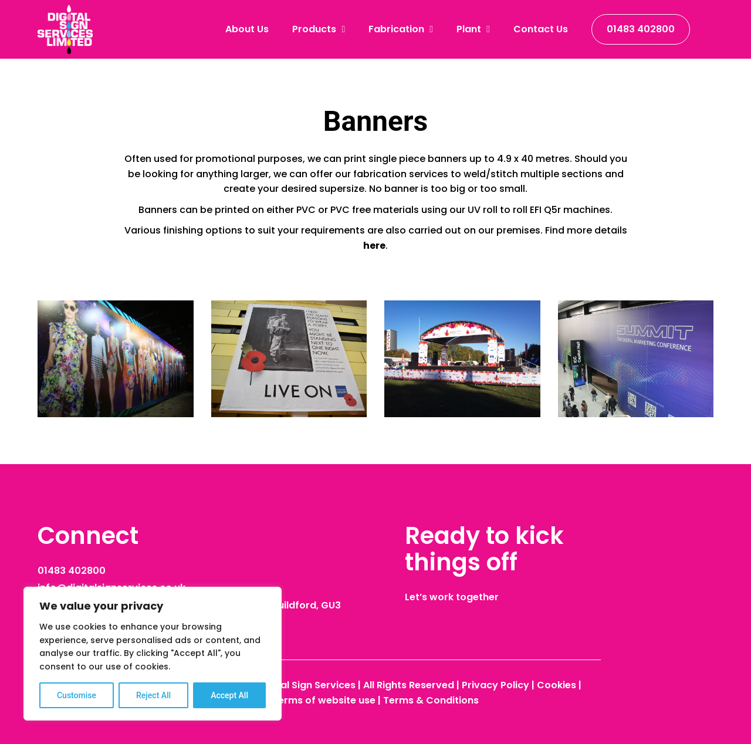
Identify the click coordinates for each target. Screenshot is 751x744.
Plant (473, 29)
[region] (152, 654)
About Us (247, 29)
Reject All (153, 695)
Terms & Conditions (431, 700)
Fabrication (400, 29)
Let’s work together (452, 597)
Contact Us (540, 29)
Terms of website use (324, 700)
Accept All (229, 695)
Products (318, 29)
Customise (76, 695)
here (374, 245)
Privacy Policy (495, 685)
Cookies (556, 685)
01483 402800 (641, 29)
